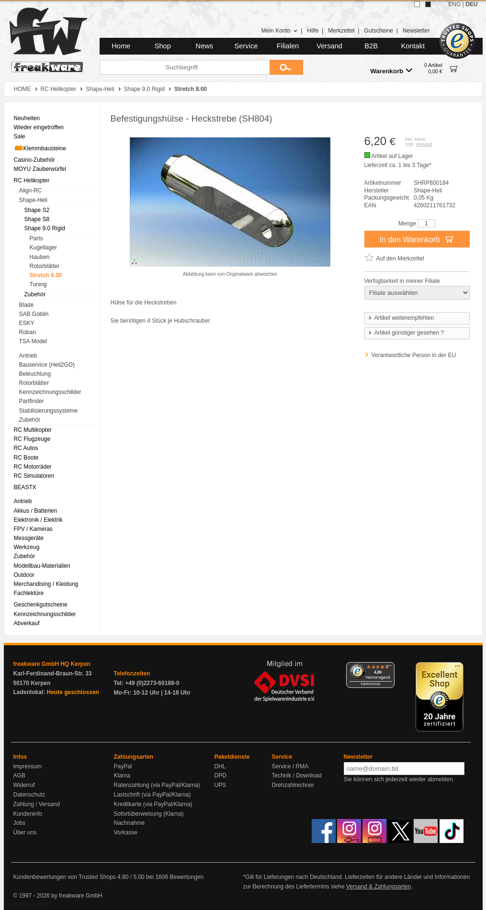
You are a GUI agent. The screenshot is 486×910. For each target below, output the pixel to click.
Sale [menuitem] (19, 136)
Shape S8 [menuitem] (37, 219)
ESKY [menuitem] (26, 323)
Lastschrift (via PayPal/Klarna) (152, 794)
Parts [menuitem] (36, 238)
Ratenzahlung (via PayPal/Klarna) (157, 785)
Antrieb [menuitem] (28, 355)
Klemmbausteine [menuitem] (40, 148)
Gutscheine (378, 30)
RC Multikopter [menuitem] (33, 430)
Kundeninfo (28, 813)
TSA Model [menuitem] (33, 341)
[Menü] (389, 668)
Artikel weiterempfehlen (400, 318)
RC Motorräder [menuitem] (33, 466)
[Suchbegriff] (185, 67)
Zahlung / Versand (36, 804)
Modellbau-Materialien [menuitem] (42, 565)
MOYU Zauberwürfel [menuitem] (40, 169)
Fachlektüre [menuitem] (29, 593)
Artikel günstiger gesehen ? (405, 332)
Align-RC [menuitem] (30, 190)
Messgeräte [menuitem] (29, 538)
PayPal (123, 766)
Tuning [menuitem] (38, 284)
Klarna (122, 775)
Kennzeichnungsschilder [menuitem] (50, 392)
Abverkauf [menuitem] (27, 623)
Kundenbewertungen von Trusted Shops (64, 877)
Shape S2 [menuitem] (37, 210)
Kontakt (413, 46)
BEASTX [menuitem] (25, 487)
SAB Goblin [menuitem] (34, 314)
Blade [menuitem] (26, 305)
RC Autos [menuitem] (26, 448)
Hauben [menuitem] (40, 257)
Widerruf (24, 785)
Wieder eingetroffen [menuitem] (39, 127)
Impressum (27, 766)
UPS (220, 785)
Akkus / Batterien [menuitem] (35, 510)
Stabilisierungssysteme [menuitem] (48, 410)
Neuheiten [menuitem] (27, 118)
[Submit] (286, 67)
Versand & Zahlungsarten (378, 886)
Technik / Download (297, 775)
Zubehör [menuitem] (35, 294)
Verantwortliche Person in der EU (414, 355)
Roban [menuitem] (27, 332)
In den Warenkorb (416, 239)
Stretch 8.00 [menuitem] (46, 275)
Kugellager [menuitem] (43, 247)
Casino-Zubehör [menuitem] (34, 160)
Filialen (288, 46)
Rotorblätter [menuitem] (45, 266)
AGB (19, 775)
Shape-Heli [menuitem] (33, 200)
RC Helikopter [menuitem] (32, 180)
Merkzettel (341, 30)
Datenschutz (29, 794)
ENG (454, 4)
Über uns (25, 832)
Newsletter (416, 30)
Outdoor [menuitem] (24, 575)
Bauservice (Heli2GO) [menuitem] (47, 364)
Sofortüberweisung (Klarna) (149, 813)
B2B (371, 46)
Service (246, 46)
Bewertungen (186, 877)
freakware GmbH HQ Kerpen (51, 664)
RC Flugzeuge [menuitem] (32, 439)
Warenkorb (391, 71)
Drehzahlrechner (293, 785)
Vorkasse (125, 832)
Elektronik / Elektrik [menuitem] (38, 520)
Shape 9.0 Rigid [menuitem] (44, 228)
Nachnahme (129, 823)
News (205, 46)
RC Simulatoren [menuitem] (34, 475)
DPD (220, 775)
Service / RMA (290, 766)
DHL (220, 766)
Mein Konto (279, 30)
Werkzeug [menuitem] (27, 547)
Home (121, 46)
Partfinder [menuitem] (31, 401)
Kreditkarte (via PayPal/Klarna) (153, 804)
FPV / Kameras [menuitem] (33, 529)
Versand (329, 46)
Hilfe (312, 30)
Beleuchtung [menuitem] (35, 374)
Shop (163, 46)
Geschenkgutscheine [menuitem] (41, 604)
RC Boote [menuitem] (26, 457)
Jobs (19, 823)
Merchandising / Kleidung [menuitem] (46, 584)
